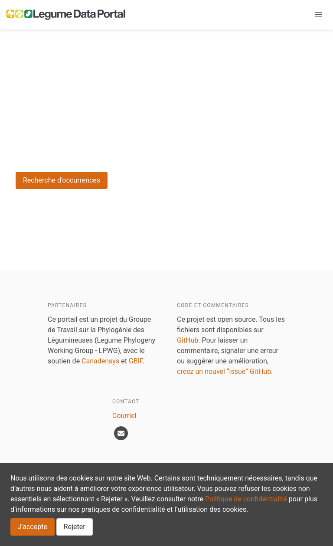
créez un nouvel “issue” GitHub (224, 371)
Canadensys (100, 361)
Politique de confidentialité (246, 499)
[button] (318, 14)
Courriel (124, 416)
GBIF (136, 361)
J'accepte (32, 527)
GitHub (187, 340)
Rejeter (74, 527)
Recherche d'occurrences (61, 180)
